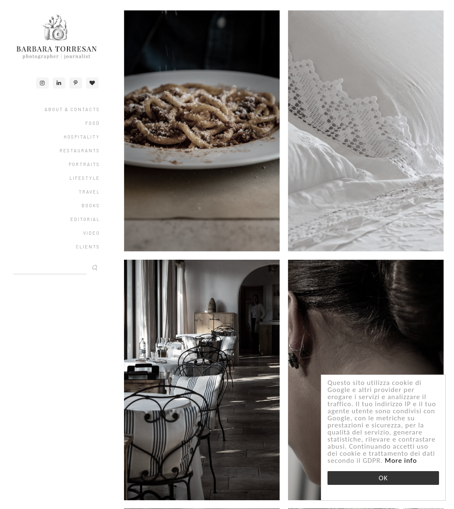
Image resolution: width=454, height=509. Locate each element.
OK (383, 478)
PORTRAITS (84, 164)
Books (91, 205)
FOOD (92, 123)
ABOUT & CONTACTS (72, 109)
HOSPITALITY (82, 136)
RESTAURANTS (80, 150)
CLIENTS (88, 246)
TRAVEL (89, 191)
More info (401, 460)
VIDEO (91, 233)
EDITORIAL (85, 219)
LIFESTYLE (84, 178)
